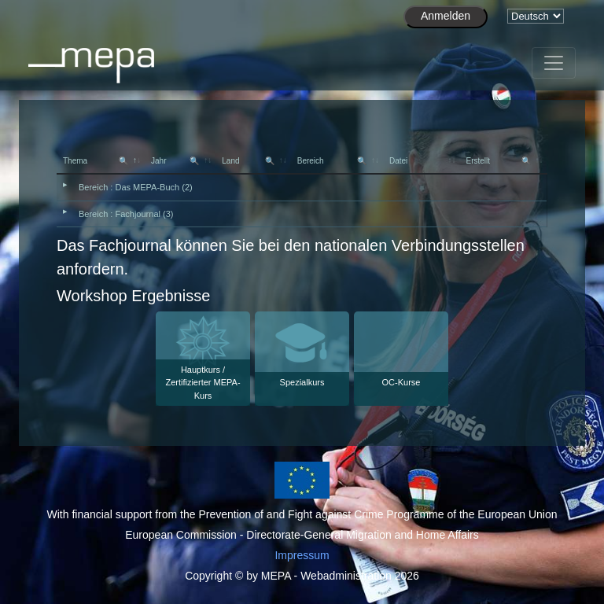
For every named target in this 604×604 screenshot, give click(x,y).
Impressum (301, 555)
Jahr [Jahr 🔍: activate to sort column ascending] (175, 161)
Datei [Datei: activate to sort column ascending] (398, 161)
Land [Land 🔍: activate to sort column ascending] (248, 161)
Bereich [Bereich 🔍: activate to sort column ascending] (331, 161)
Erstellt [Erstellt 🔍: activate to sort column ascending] (498, 161)
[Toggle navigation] (554, 63)
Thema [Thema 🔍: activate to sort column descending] (95, 161)
